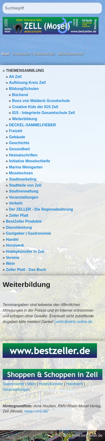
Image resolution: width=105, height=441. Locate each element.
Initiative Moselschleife (29, 161)
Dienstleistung (19, 227)
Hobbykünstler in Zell (25, 251)
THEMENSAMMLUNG (25, 71)
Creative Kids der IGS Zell (35, 107)
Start (5, 54)
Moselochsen (21, 173)
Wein (10, 263)
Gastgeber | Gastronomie (28, 233)
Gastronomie (13, 384)
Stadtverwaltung (23, 191)
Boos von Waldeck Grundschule (41, 101)
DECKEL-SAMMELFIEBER (32, 125)
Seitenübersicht (70, 54)
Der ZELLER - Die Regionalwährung (41, 209)
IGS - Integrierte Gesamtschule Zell (43, 113)
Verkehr (16, 203)
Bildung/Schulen (24, 89)
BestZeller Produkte (24, 221)
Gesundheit (19, 149)
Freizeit (15, 131)
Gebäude (17, 137)
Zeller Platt (18, 215)
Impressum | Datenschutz (33, 54)
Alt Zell (15, 77)
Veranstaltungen (23, 197)
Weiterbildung (24, 119)
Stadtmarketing (22, 179)
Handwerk (15, 245)
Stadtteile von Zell (25, 185)
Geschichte (19, 143)
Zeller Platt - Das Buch (26, 270)
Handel (12, 239)
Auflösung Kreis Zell (27, 83)
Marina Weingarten (26, 167)
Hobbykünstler (51, 384)
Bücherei (20, 95)
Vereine (12, 258)
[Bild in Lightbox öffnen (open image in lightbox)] (50, 350)
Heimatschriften (23, 155)
